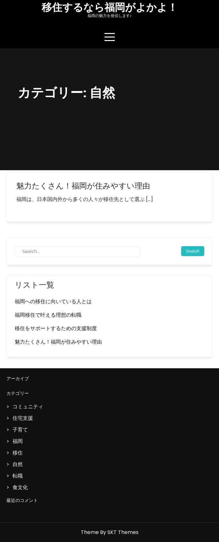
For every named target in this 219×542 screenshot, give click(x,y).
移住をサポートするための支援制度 (56, 328)
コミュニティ (28, 406)
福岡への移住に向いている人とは (53, 301)
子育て (20, 429)
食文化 (20, 487)
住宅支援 (23, 418)
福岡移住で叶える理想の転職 (48, 315)
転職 (18, 475)
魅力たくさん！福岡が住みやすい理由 (83, 185)
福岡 (18, 441)
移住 (18, 452)
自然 (18, 464)
